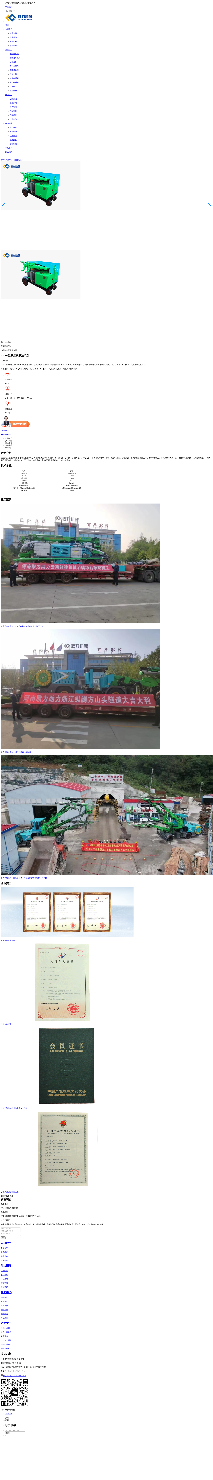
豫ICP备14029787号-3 (16, 1372)
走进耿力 (8, 29)
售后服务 (8, 148)
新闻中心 (8, 95)
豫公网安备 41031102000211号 (13, 1376)
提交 (3, 1238)
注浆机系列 (18, 160)
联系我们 (8, 152)
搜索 (7, 1433)
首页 (7, 25)
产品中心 (8, 50)
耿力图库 (8, 123)
